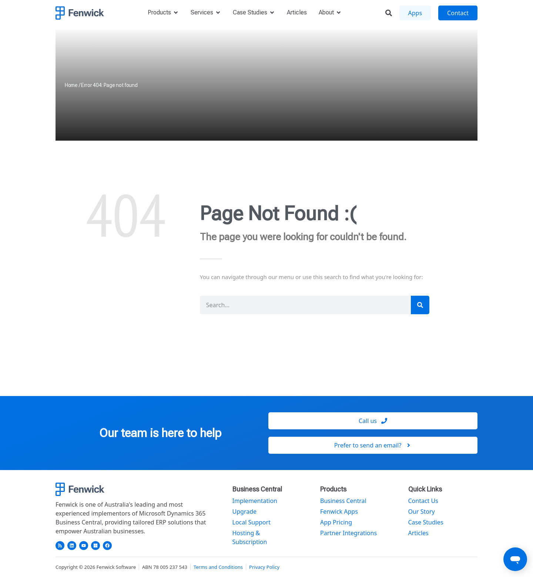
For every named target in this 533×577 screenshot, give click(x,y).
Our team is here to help (160, 433)
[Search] (420, 305)
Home (71, 85)
